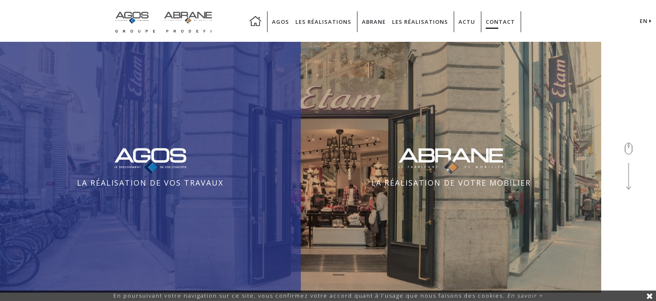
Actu (467, 22)
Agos (280, 22)
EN (646, 21)
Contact (500, 22)
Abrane (374, 22)
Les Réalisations (323, 22)
